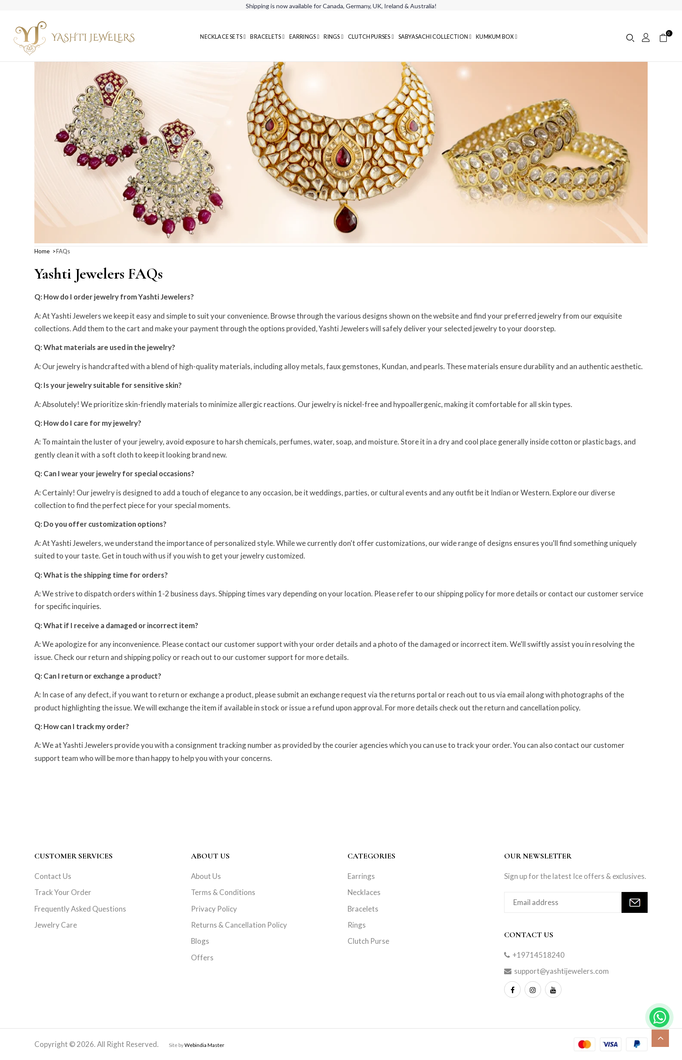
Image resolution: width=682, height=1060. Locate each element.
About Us (206, 876)
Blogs (200, 941)
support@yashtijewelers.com (561, 971)
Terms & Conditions (223, 892)
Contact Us (52, 876)
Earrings (361, 876)
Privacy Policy (214, 908)
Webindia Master (204, 1045)
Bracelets (363, 908)
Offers (202, 957)
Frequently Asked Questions (80, 908)
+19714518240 (538, 954)
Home (42, 251)
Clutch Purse (368, 941)
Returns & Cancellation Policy (239, 924)
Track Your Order (62, 892)
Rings (357, 924)
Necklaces (364, 892)
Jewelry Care (55, 924)
